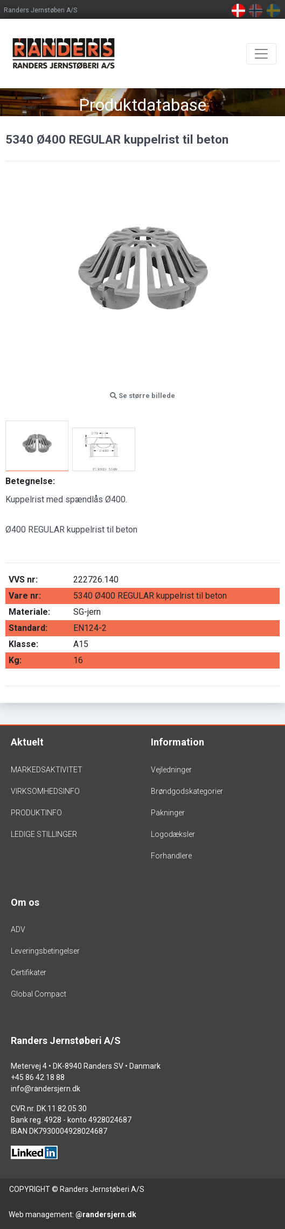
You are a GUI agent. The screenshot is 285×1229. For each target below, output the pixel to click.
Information (177, 742)
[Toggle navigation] (261, 54)
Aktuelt (27, 742)
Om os (25, 902)
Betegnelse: (30, 481)
